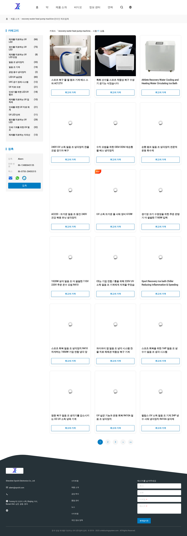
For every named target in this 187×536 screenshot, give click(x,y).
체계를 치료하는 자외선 (23, 135)
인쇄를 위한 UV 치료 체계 (23, 108)
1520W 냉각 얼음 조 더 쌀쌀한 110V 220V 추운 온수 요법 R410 (70, 283)
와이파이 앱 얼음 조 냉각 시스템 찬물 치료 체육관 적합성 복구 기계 (114, 350)
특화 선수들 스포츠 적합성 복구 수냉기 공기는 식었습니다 (115, 82)
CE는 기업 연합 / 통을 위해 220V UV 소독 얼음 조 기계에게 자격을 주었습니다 (115, 285)
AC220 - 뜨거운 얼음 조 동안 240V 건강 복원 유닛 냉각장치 (69, 216)
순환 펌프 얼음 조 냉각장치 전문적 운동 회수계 (159, 149)
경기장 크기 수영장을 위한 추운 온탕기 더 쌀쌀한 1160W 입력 (161, 216)
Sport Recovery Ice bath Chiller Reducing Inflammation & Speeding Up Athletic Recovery (160, 285)
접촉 (24, 185)
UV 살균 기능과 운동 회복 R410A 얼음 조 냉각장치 (114, 417)
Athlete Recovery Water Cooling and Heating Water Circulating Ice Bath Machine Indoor (160, 83)
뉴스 (73, 507)
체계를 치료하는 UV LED (23, 40)
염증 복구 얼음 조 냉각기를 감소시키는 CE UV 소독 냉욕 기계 (70, 417)
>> (131, 442)
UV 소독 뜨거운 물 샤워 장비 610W (114, 214)
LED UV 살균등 (23, 77)
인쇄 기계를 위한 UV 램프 (23, 128)
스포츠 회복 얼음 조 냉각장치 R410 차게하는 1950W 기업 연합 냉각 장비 (69, 352)
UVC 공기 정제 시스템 (23, 82)
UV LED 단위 (23, 114)
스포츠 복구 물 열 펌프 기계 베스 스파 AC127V (69, 82)
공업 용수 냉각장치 (23, 72)
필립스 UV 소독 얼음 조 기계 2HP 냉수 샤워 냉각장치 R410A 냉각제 (160, 417)
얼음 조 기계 (23, 67)
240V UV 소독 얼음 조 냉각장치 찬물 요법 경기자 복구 (70, 149)
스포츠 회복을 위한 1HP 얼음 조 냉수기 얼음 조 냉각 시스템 (160, 350)
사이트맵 (74, 481)
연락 (110, 7)
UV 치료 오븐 (23, 87)
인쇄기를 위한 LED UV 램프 (23, 93)
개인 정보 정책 (77, 520)
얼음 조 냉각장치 (23, 62)
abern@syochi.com (15, 487)
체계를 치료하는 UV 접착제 (23, 100)
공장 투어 (75, 494)
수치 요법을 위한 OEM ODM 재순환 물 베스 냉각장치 (114, 149)
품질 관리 (75, 501)
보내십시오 (144, 521)
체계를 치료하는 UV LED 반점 (23, 55)
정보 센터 (94, 7)
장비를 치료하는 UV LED (23, 48)
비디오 (78, 7)
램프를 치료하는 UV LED (23, 120)
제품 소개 (61, 7)
